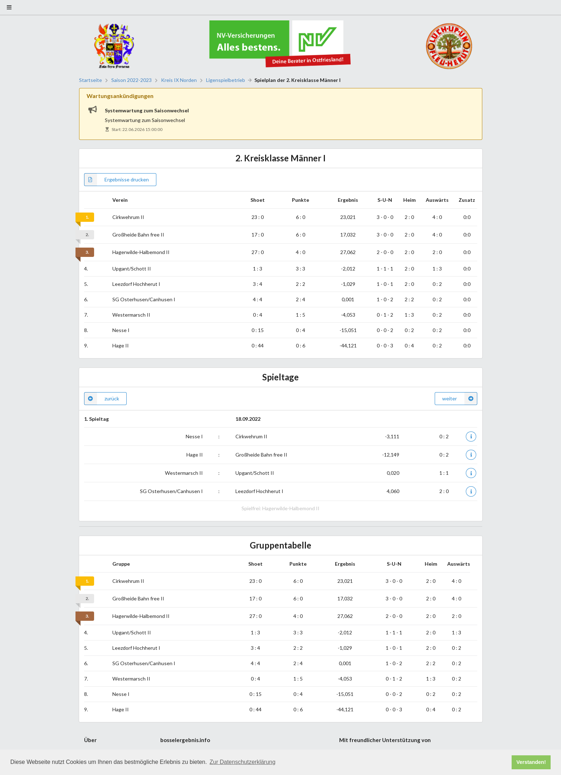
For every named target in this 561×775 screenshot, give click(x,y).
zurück (101, 398)
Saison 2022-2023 (131, 80)
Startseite (90, 80)
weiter (459, 398)
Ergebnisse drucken (116, 179)
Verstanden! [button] (531, 762)
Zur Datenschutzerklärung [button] (242, 762)
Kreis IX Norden (179, 80)
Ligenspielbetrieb (225, 80)
